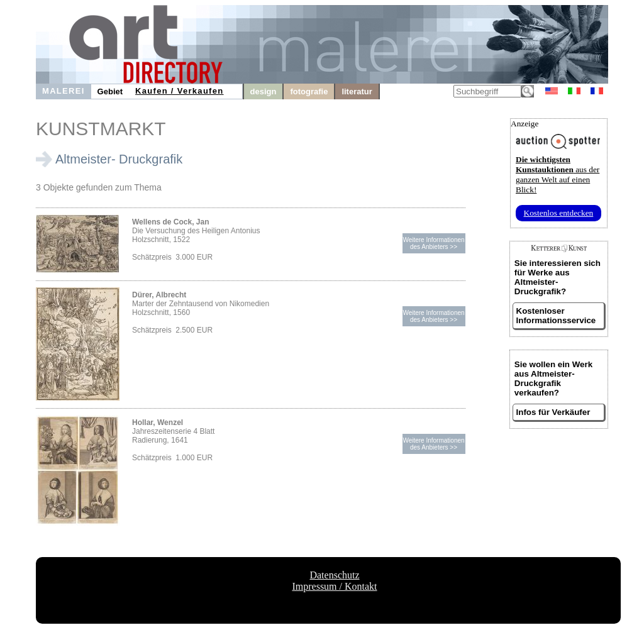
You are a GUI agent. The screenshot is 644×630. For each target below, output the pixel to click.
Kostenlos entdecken (559, 213)
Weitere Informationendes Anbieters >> (433, 243)
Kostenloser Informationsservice (556, 315)
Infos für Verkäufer (553, 412)
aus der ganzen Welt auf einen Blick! (557, 174)
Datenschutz (334, 575)
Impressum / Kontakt (334, 586)
